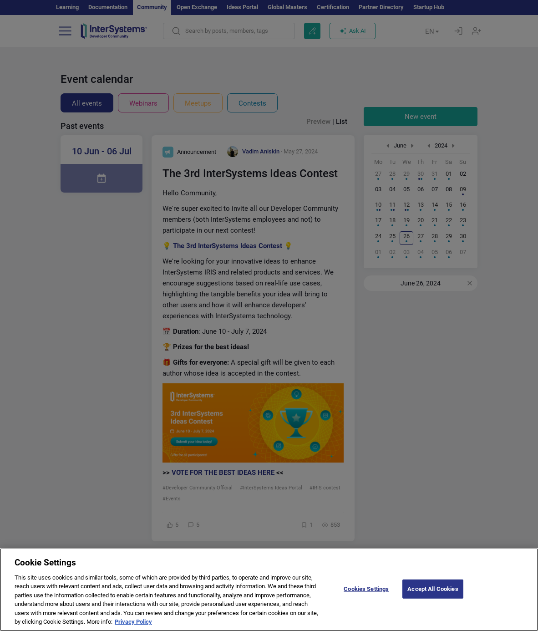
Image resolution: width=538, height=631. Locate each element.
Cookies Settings (366, 598)
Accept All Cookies (432, 598)
